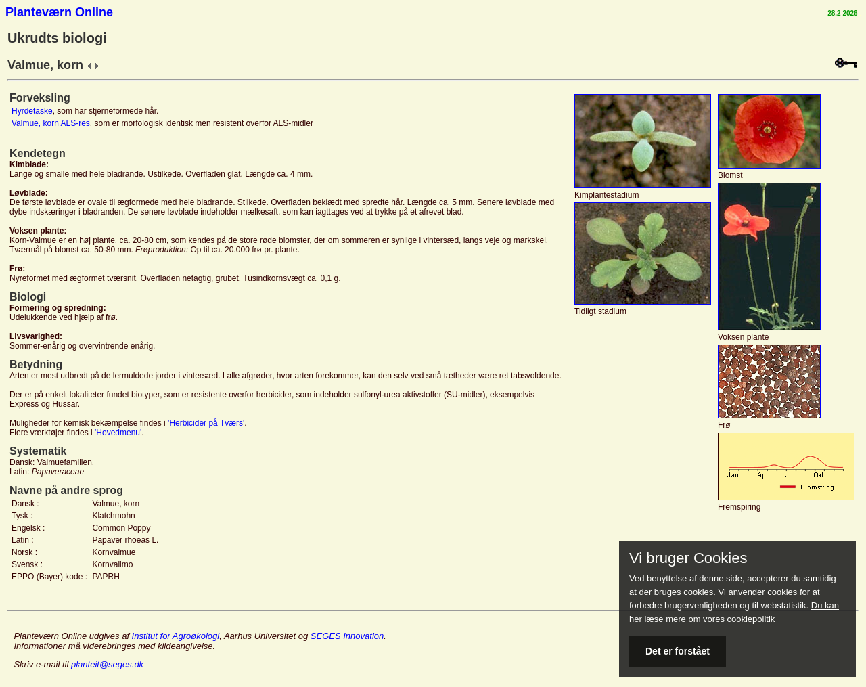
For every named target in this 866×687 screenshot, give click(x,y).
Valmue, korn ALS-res (51, 123)
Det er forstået (677, 651)
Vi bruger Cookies (688, 558)
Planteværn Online (59, 12)
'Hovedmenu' (118, 432)
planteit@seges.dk (107, 664)
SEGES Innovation (347, 636)
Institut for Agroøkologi (176, 636)
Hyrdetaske (32, 111)
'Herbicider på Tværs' (206, 423)
